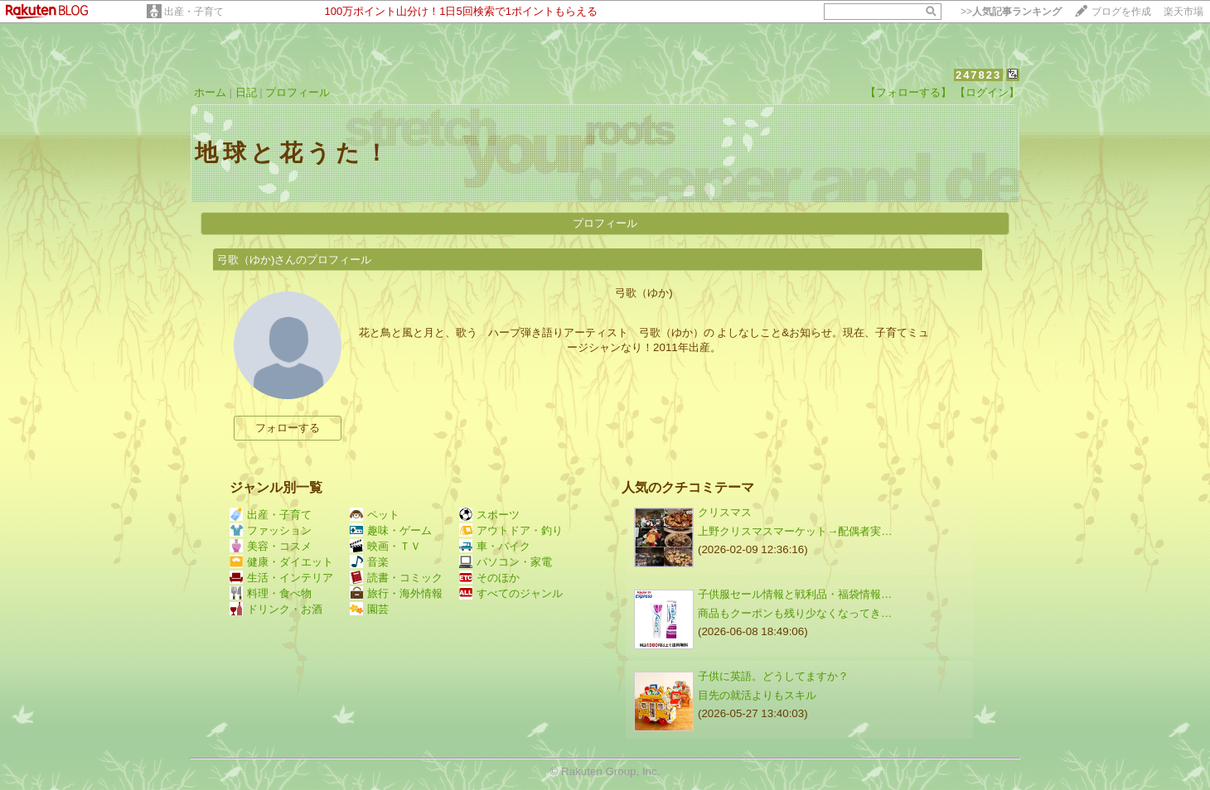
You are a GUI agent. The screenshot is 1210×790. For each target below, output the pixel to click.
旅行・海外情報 (396, 593)
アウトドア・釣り (511, 530)
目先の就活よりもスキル (757, 695)
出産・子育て (194, 11)
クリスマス (725, 512)
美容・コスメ (271, 546)
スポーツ (489, 514)
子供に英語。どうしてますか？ (773, 676)
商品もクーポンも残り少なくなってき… (795, 613)
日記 (246, 92)
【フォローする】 (908, 92)
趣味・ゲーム (391, 530)
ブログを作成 (1121, 11)
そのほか (489, 577)
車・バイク (494, 546)
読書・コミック (396, 577)
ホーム (210, 92)
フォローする (287, 427)
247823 (978, 75)
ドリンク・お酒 (276, 609)
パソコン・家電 (505, 562)
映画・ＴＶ (385, 546)
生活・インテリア (281, 577)
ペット (374, 514)
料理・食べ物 (271, 593)
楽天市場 (1183, 11)
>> (1011, 11)
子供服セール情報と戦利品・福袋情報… (795, 594)
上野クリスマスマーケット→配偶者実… (795, 531)
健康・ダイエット (281, 562)
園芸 (369, 609)
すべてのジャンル (511, 593)
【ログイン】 (987, 92)
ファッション (271, 530)
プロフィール (297, 92)
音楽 (369, 562)
